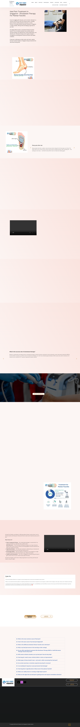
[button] (30, 147)
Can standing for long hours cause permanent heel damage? (32, 666)
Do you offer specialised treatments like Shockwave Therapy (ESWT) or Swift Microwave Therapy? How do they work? (39, 651)
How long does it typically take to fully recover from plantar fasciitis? (35, 668)
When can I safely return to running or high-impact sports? (32, 671)
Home (32, 2)
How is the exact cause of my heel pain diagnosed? (30, 641)
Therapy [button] (51, 2)
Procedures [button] (46, 2)
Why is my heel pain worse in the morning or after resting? (32, 647)
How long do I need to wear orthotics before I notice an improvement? (35, 657)
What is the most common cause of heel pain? (29, 639)
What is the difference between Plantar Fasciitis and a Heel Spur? (34, 644)
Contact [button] (65, 2)
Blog (61, 2)
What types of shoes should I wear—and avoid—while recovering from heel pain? (38, 660)
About (36, 2)
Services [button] (40, 2)
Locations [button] (57, 2)
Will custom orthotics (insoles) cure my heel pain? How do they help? (35, 654)
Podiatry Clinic (12, 2)
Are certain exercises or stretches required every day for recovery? (34, 663)
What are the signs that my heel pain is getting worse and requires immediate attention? (40, 674)
